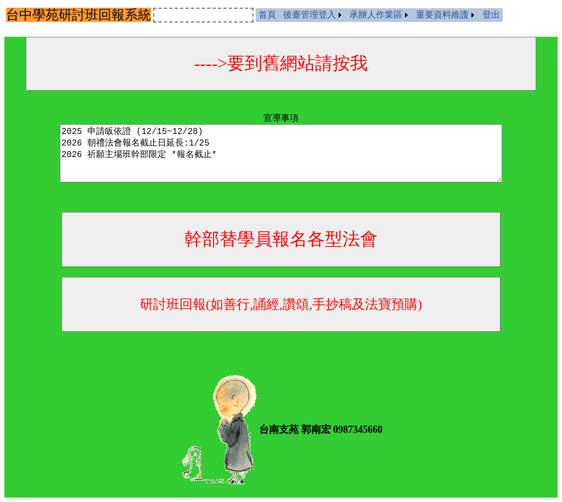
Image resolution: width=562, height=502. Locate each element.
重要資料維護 (442, 14)
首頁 (267, 14)
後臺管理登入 (309, 14)
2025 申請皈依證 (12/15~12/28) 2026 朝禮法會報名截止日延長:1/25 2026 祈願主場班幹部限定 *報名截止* (281, 153)
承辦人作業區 (376, 14)
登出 (491, 14)
